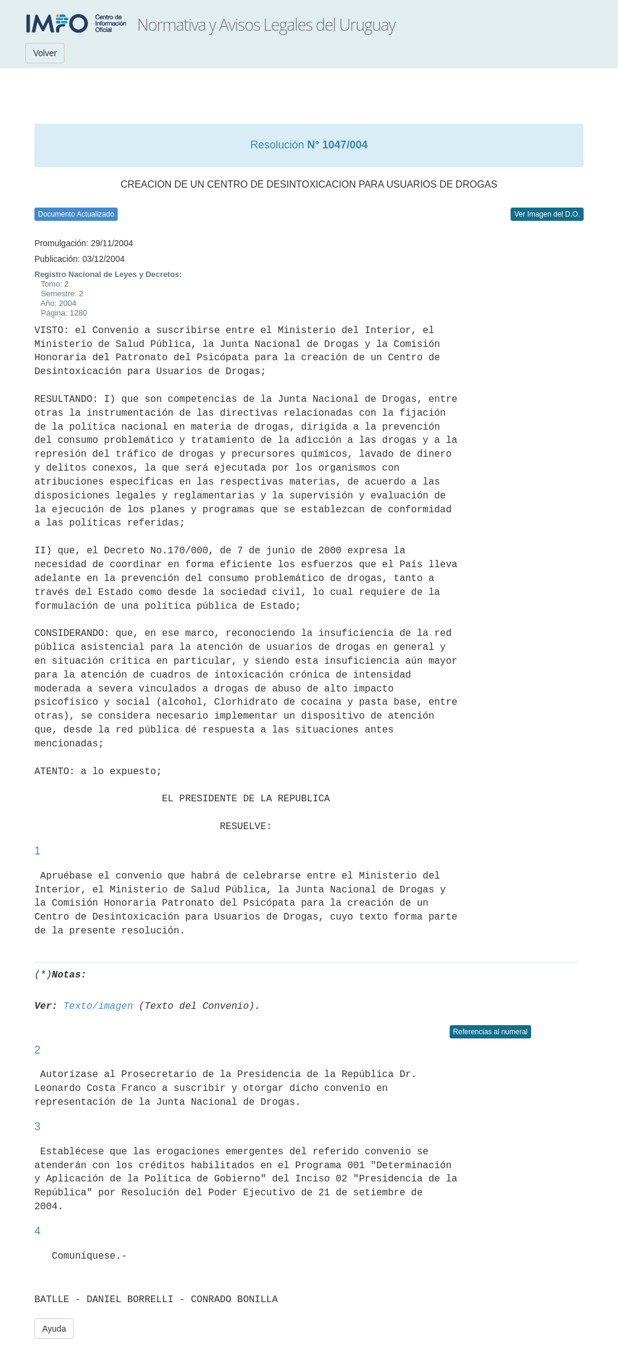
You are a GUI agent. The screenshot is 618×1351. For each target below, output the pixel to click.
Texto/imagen (98, 1006)
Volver (45, 53)
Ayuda (54, 1329)
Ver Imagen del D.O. (547, 214)
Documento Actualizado (76, 214)
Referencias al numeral (490, 1032)
